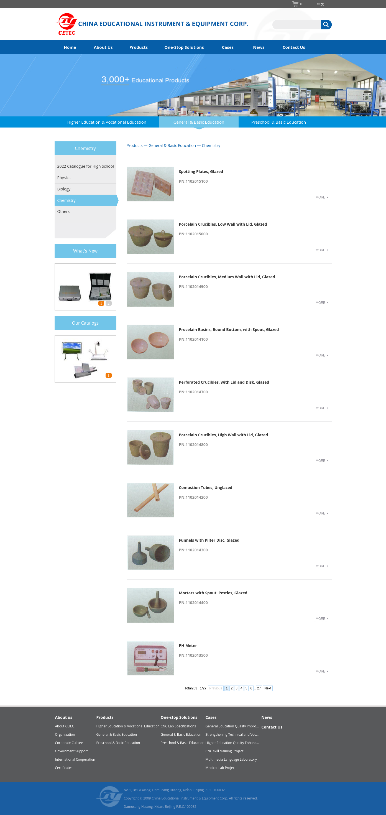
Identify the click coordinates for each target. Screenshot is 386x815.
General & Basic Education (198, 122)
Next (267, 688)
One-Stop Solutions (184, 47)
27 (259, 688)
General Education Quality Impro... (232, 726)
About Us (103, 47)
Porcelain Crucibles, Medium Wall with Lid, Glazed (227, 276)
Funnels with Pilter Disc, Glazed (209, 540)
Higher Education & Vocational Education (106, 122)
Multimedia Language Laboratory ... (233, 759)
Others (63, 211)
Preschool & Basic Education (278, 122)
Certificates (64, 767)
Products (138, 47)
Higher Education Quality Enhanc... (232, 742)
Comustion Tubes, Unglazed (205, 487)
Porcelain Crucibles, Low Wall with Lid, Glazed (223, 224)
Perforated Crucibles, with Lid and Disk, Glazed (224, 382)
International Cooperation (75, 759)
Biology (64, 189)
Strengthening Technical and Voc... (232, 734)
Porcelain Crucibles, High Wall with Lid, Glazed (223, 434)
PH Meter (188, 645)
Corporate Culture (69, 742)
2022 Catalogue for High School (85, 166)
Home (70, 47)
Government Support (71, 751)
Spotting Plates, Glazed (201, 171)
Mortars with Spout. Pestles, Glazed (213, 592)
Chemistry (66, 200)
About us (63, 717)
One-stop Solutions (179, 717)
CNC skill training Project (225, 751)
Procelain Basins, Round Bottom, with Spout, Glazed (229, 329)
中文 (320, 4)
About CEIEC (64, 726)
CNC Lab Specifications (178, 726)
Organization (65, 734)
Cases (228, 47)
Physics (64, 177)
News (258, 47)
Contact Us (294, 47)
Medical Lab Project (221, 767)
